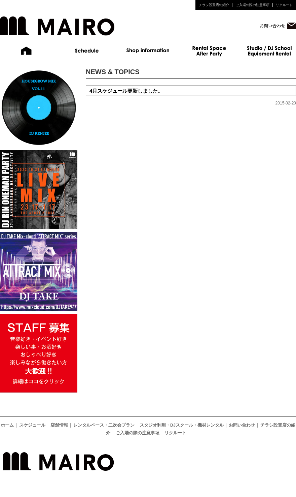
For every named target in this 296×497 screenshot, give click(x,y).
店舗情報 (147, 50)
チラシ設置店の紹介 (214, 5)
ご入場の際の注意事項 (252, 5)
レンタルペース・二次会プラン (208, 50)
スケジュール (86, 50)
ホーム (26, 50)
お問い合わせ (242, 425)
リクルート (284, 5)
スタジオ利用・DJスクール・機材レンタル (269, 50)
